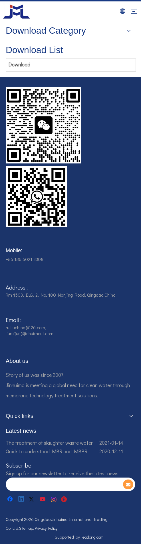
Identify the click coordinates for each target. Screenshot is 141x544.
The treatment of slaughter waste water (49, 442)
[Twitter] (32, 499)
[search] (64, 484)
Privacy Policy (46, 528)
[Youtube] (43, 499)
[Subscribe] (128, 484)
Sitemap (26, 528)
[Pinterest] (64, 499)
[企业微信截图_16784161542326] (43, 125)
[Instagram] (54, 499)
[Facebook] (10, 499)
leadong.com (92, 537)
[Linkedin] (21, 499)
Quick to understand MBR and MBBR (46, 451)
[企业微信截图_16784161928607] (36, 196)
